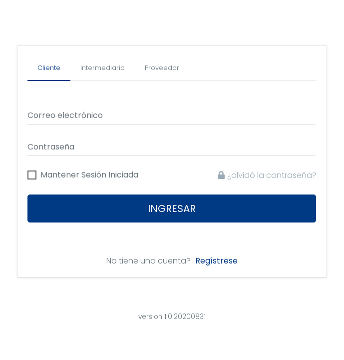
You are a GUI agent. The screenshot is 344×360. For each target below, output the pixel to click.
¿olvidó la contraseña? (267, 175)
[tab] (48, 68)
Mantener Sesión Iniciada (89, 175)
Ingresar (172, 209)
